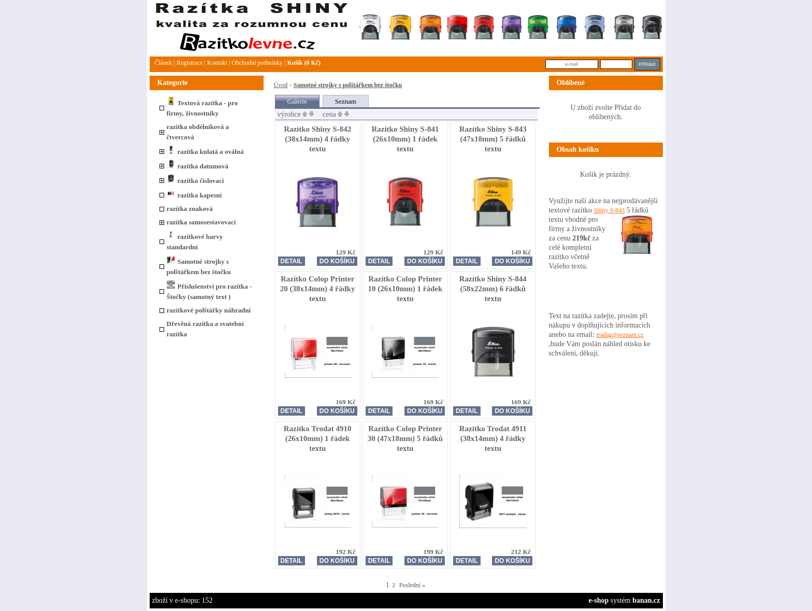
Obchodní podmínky (257, 62)
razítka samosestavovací (201, 222)
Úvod (281, 85)
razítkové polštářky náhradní (209, 310)
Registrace (190, 62)
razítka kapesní (194, 195)
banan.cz (646, 600)
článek (163, 62)
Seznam (345, 101)
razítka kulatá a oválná (205, 151)
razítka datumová (198, 166)
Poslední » (412, 585)
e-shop (598, 600)
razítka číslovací (195, 180)
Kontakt (217, 62)
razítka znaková (190, 208)
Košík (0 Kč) (304, 62)
